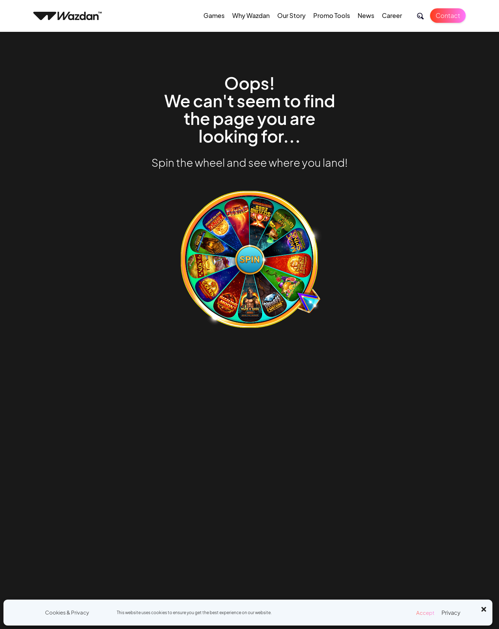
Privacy (451, 612)
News (366, 15)
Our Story (291, 15)
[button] (483, 608)
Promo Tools (331, 15)
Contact (448, 15)
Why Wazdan (251, 15)
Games (214, 15)
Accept (425, 612)
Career (392, 15)
